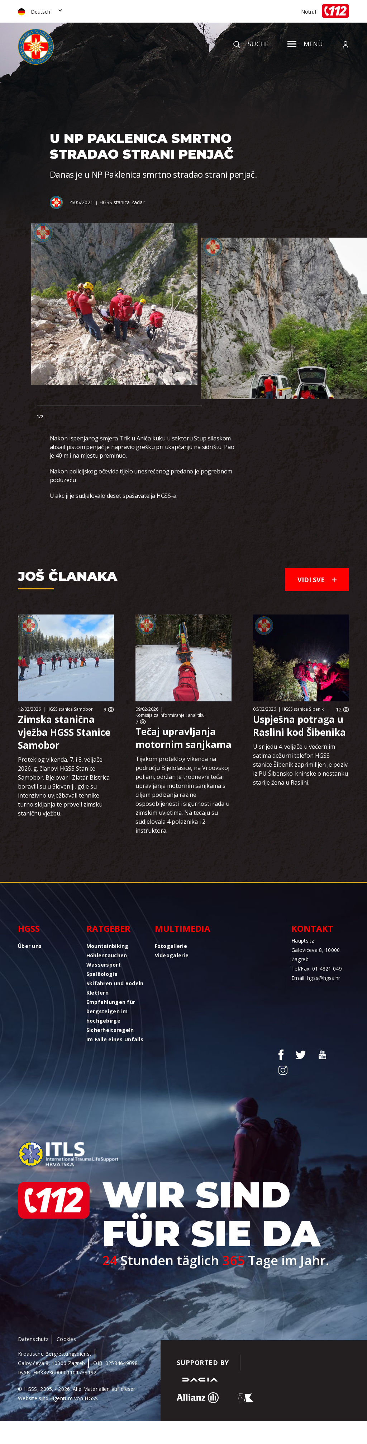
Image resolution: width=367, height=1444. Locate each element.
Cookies (66, 1339)
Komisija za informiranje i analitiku (170, 715)
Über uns (30, 946)
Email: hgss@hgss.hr (315, 978)
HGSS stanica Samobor (70, 709)
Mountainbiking (107, 946)
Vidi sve (317, 579)
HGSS (29, 928)
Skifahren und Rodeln (115, 983)
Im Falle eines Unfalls (114, 1039)
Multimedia (182, 928)
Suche (250, 43)
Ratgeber (108, 928)
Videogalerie (172, 955)
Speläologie (102, 974)
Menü (305, 43)
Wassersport (103, 964)
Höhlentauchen (106, 955)
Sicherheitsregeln (110, 1030)
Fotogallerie (171, 946)
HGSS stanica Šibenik (303, 709)
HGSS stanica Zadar (121, 202)
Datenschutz (33, 1339)
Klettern (97, 992)
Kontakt (312, 928)
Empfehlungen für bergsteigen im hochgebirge (110, 1011)
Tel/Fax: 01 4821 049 (316, 968)
